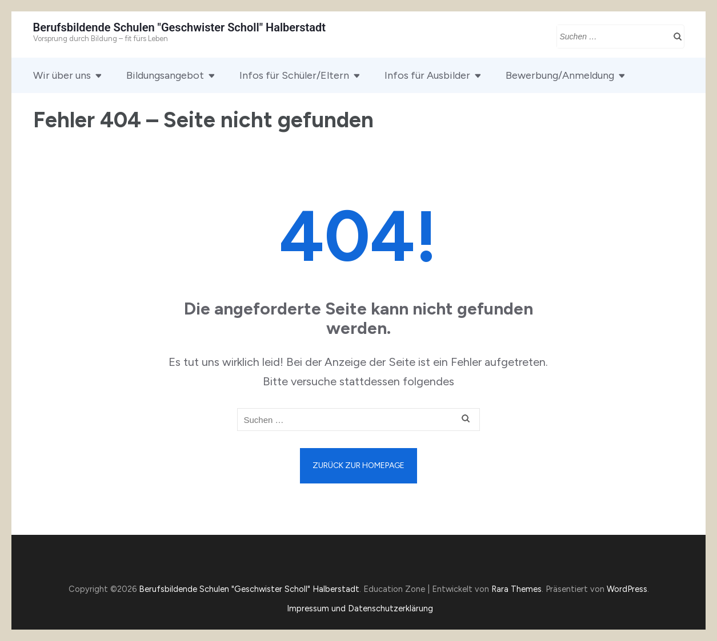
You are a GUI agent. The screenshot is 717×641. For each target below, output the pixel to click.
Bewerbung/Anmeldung (560, 75)
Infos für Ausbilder (427, 75)
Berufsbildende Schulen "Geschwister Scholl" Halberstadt (179, 27)
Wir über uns (62, 75)
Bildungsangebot (165, 75)
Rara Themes (516, 589)
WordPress (627, 589)
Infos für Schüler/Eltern (294, 75)
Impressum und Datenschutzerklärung (360, 608)
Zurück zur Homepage (358, 465)
